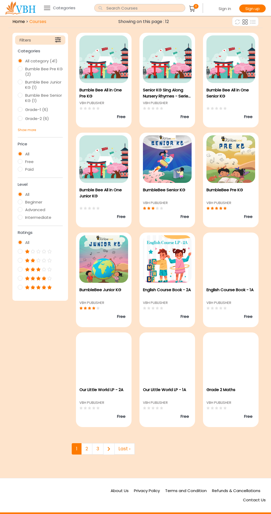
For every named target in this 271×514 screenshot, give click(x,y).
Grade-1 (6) (36, 109)
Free (29, 161)
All (27, 154)
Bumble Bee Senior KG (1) (43, 98)
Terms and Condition (186, 490)
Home (18, 21)
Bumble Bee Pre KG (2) (44, 71)
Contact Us (254, 500)
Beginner (33, 202)
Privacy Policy (147, 490)
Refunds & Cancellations (236, 490)
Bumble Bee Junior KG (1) (43, 85)
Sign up (252, 8)
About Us (120, 490)
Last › (124, 449)
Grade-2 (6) (37, 118)
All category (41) (41, 61)
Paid (29, 169)
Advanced (35, 209)
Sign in (225, 8)
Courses (37, 21)
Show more (27, 130)
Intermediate (38, 217)
